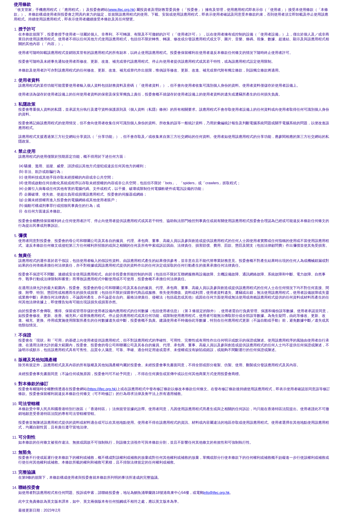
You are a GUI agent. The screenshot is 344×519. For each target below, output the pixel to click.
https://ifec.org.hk (102, 389)
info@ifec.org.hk (217, 493)
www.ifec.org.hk (121, 10)
